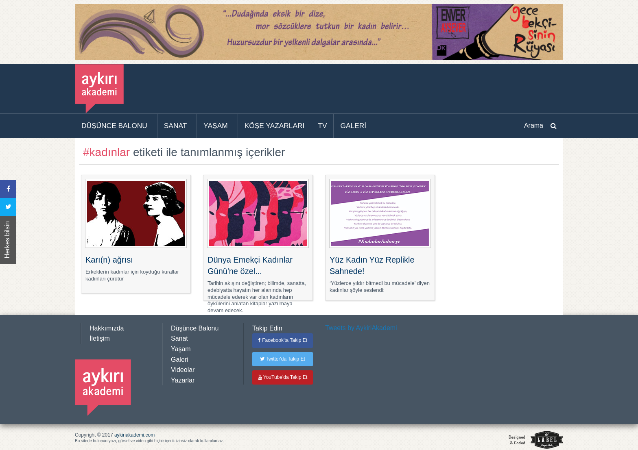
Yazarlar (182, 380)
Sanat (179, 338)
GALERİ (353, 126)
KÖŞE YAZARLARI (275, 126)
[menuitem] (116, 126)
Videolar (182, 369)
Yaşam (181, 349)
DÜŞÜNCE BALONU (114, 126)
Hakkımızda (107, 328)
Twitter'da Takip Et (282, 359)
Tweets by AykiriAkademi (361, 327)
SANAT (175, 126)
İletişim (100, 338)
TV (322, 126)
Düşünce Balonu (194, 328)
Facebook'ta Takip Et (282, 340)
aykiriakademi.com (134, 435)
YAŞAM (215, 126)
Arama (533, 125)
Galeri (179, 359)
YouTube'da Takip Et (283, 377)
